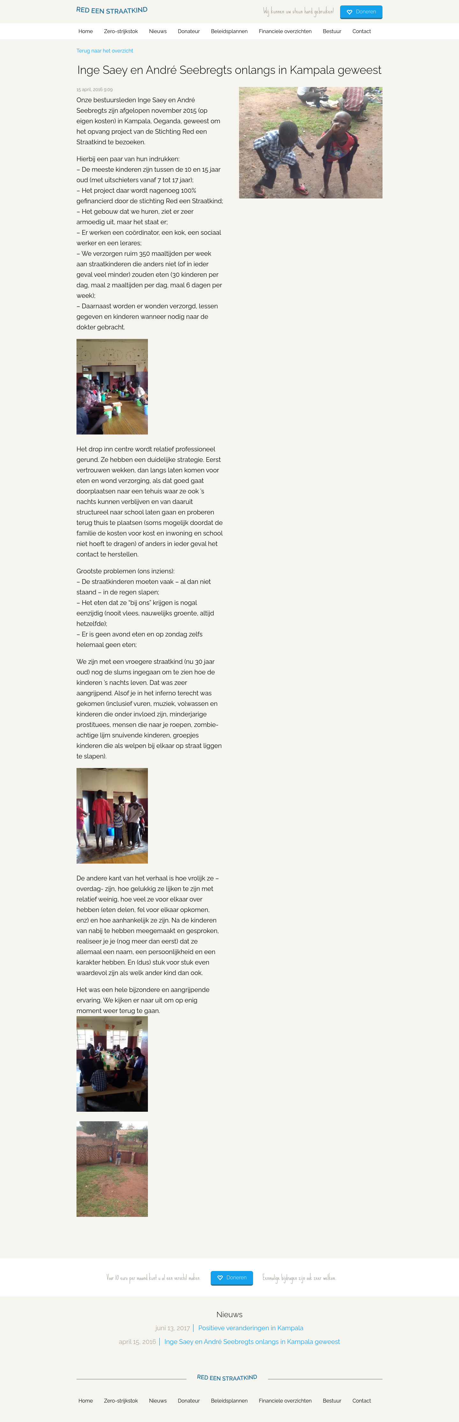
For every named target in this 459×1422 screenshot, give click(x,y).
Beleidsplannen (229, 31)
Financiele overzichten (285, 31)
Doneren (366, 12)
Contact (362, 31)
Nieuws (158, 31)
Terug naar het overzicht (104, 51)
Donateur (189, 31)
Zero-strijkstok (121, 31)
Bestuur (332, 31)
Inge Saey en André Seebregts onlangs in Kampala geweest (252, 1342)
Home (85, 31)
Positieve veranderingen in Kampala (250, 1328)
